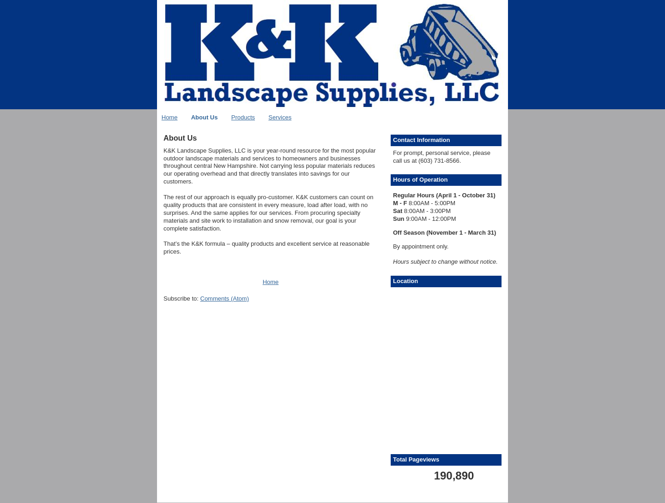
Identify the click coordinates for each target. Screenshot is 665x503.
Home (170, 117)
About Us (204, 117)
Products (243, 117)
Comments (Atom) (224, 298)
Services (279, 117)
